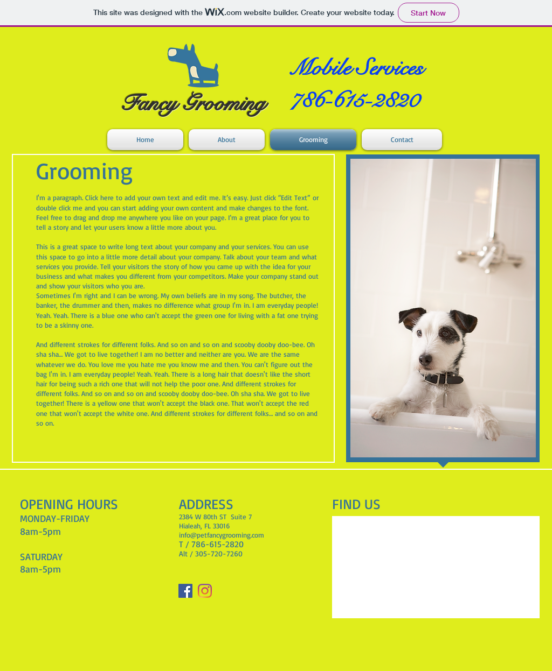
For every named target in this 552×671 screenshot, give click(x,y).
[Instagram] (205, 591)
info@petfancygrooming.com (221, 535)
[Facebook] (185, 591)
